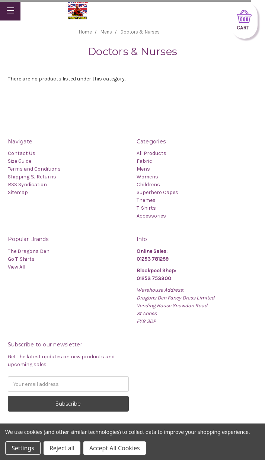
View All (16, 267)
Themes (146, 200)
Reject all (62, 448)
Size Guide (19, 161)
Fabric (144, 161)
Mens (143, 169)
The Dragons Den (29, 251)
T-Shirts (146, 208)
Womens (147, 177)
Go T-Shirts (21, 259)
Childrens (148, 184)
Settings (23, 448)
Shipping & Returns (32, 177)
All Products (151, 153)
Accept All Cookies (114, 448)
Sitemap (18, 192)
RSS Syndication (27, 184)
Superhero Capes (157, 192)
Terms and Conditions (34, 169)
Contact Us (21, 153)
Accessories (151, 216)
